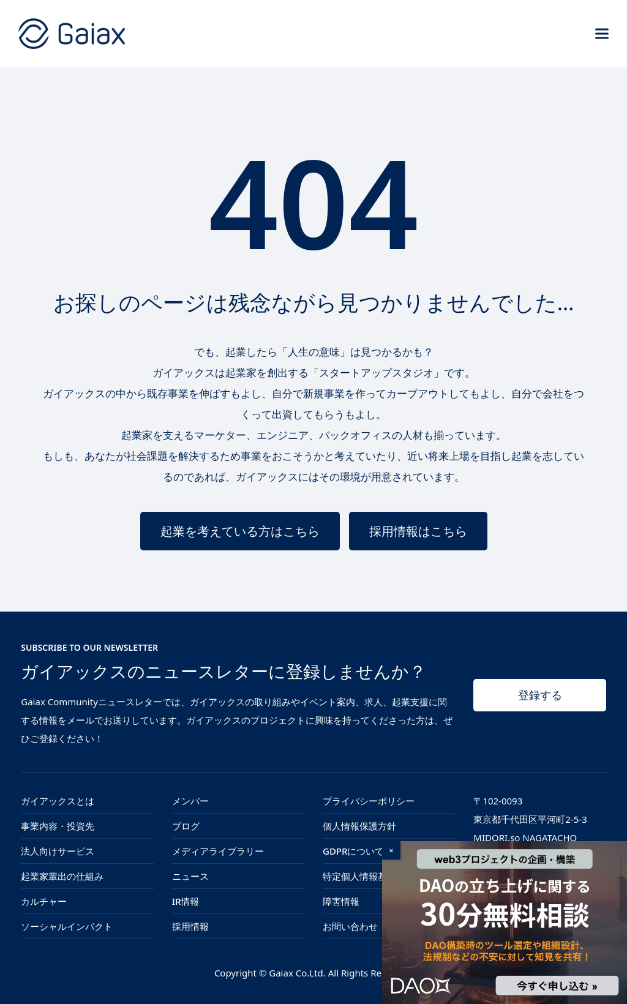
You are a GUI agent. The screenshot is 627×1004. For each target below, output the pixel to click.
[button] (602, 33)
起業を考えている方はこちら (240, 531)
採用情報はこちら (418, 531)
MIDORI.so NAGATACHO (525, 837)
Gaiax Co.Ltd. (297, 973)
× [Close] (391, 850)
